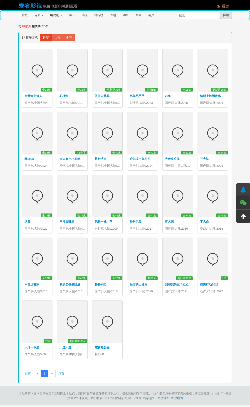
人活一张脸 (32, 349)
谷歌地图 (177, 400)
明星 (126, 15)
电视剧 (56, 15)
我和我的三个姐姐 (176, 286)
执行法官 (100, 159)
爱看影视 (30, 5)
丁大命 (204, 222)
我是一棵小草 (103, 222)
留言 (138, 15)
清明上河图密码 (210, 96)
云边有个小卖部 (69, 159)
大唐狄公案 (172, 159)
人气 (57, 37)
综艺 (72, 15)
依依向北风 (102, 96)
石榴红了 (65, 96)
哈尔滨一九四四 (140, 159)
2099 (168, 96)
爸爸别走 (100, 286)
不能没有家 (32, 286)
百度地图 (163, 400)
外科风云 (135, 222)
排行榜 (98, 15)
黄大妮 (169, 222)
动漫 (85, 15)
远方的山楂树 (138, 286)
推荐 (69, 37)
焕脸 (27, 222)
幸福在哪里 (66, 222)
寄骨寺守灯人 (33, 96)
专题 (113, 15)
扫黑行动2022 (209, 286)
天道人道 (65, 349)
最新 (46, 37)
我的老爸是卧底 (69, 286)
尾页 (61, 375)
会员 (151, 15)
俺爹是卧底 (102, 349)
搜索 (226, 15)
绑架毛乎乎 (137, 96)
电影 (39, 15)
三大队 (204, 159)
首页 (25, 15)
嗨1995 (29, 159)
